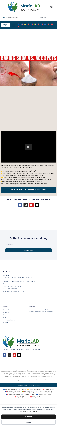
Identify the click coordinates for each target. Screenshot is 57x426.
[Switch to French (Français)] (13, 394)
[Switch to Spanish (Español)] (21, 397)
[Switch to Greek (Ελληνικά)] (28, 394)
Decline (28, 422)
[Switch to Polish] (28, 24)
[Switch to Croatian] (18, 24)
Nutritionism (6, 312)
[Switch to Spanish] (52, 24)
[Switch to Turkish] (18, 26)
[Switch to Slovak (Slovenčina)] (43, 394)
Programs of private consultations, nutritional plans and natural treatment (40, 311)
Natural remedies (8, 315)
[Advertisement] (28, 42)
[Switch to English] (22, 24)
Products (6, 322)
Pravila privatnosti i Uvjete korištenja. (28, 411)
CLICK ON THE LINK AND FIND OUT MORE (28, 190)
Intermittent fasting (9, 320)
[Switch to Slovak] (48, 24)
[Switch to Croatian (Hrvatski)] (10, 389)
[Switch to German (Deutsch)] (34, 389)
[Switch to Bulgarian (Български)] (44, 392)
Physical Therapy (8, 310)
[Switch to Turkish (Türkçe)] (36, 397)
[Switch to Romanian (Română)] (12, 392)
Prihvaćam (28, 417)
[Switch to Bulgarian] (38, 24)
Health (5, 317)
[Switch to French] (42, 24)
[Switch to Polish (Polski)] (48, 389)
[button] (51, 7)
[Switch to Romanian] (32, 24)
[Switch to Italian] (35, 24)
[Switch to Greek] (45, 24)
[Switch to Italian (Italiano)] (28, 392)
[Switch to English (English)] (22, 389)
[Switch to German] (25, 24)
